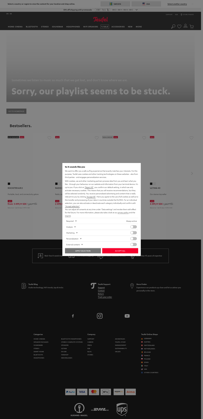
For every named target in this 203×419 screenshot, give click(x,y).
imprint (68, 215)
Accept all (120, 250)
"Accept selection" (72, 206)
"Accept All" (91, 197)
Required (70, 221)
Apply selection (82, 250)
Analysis (69, 227)
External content (73, 244)
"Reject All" (89, 187)
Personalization (72, 238)
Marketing (70, 232)
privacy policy (123, 212)
